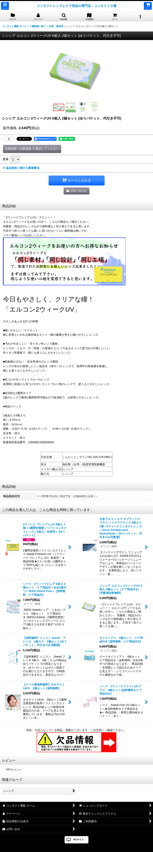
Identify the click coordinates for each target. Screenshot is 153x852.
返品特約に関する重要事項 (21, 168)
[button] (5, 6)
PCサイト (79, 839)
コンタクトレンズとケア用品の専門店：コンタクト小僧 (76, 6)
